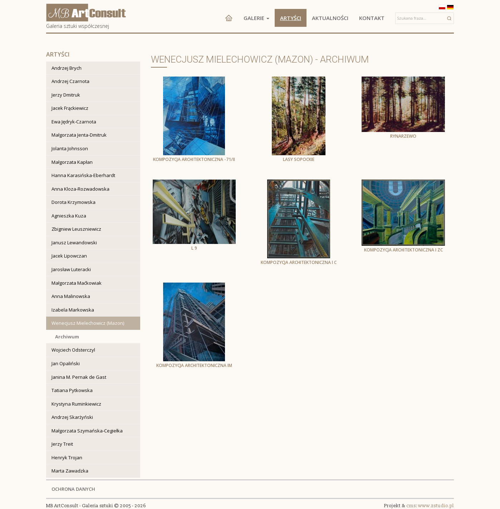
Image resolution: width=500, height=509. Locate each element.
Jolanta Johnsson (70, 148)
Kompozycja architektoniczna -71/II (194, 159)
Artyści (290, 17)
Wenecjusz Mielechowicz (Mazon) (88, 323)
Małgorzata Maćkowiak (77, 283)
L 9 (194, 248)
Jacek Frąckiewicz (70, 108)
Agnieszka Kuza (69, 215)
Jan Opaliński (66, 363)
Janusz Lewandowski (74, 242)
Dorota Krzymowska (73, 202)
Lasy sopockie (298, 159)
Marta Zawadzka (70, 471)
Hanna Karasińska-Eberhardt (83, 175)
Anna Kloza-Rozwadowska (80, 189)
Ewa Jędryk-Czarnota (74, 121)
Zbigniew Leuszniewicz (76, 229)
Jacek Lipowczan (69, 256)
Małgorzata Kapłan (72, 162)
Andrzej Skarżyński (72, 417)
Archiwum (67, 336)
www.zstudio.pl (436, 506)
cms (411, 506)
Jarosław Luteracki (71, 269)
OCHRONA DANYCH (73, 489)
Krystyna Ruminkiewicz (76, 404)
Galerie (256, 17)
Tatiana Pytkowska (72, 390)
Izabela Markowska (73, 310)
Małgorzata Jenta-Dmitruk (79, 135)
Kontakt (371, 17)
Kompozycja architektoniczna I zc (403, 250)
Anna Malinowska (71, 296)
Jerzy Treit (62, 444)
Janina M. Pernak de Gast (79, 377)
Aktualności (330, 17)
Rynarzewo (403, 136)
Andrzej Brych (67, 68)
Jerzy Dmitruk (66, 95)
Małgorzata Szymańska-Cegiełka (87, 430)
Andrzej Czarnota (70, 81)
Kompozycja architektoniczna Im (194, 365)
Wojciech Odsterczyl (73, 350)
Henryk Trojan (67, 457)
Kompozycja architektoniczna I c (299, 262)
